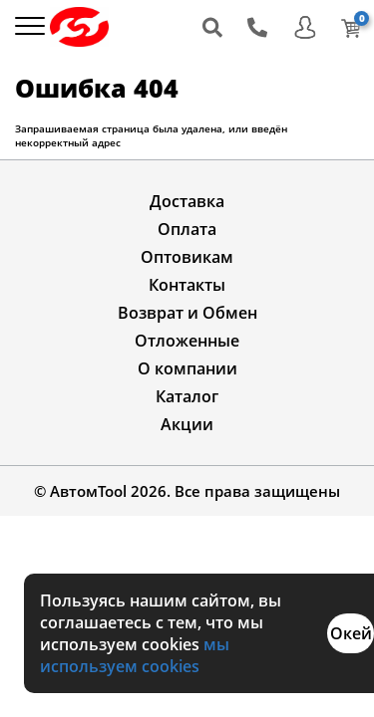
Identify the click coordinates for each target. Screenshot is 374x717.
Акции (187, 424)
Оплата (187, 229)
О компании (187, 368)
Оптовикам (187, 257)
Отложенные (187, 341)
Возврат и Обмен (187, 313)
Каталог (187, 396)
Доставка (187, 201)
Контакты (187, 285)
